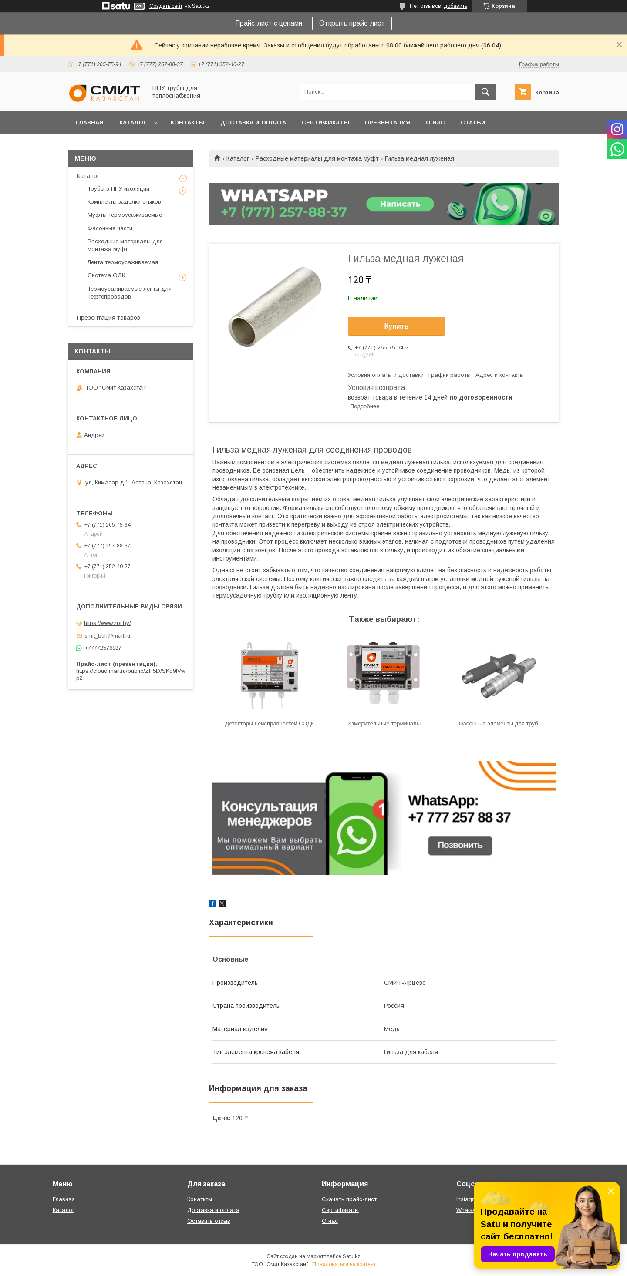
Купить (396, 326)
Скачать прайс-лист (349, 1199)
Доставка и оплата (253, 122)
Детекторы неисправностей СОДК (269, 723)
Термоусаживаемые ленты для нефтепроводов (130, 292)
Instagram (469, 1199)
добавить (455, 6)
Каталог (132, 122)
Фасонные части (110, 228)
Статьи (473, 122)
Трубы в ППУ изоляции (118, 188)
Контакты (188, 122)
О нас (435, 122)
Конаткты (199, 1199)
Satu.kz (352, 1256)
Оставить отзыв (208, 1221)
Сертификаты (325, 122)
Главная (90, 122)
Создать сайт (165, 6)
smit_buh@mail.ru (107, 635)
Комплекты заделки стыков (124, 201)
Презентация (387, 122)
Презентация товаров (108, 317)
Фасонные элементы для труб (498, 723)
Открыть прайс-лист (352, 23)
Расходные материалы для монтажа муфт (317, 158)
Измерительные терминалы (384, 723)
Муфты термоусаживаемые (125, 215)
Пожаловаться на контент (344, 1264)
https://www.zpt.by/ (107, 623)
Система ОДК (106, 275)
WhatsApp (469, 1210)
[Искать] (485, 92)
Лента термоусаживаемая (123, 262)
